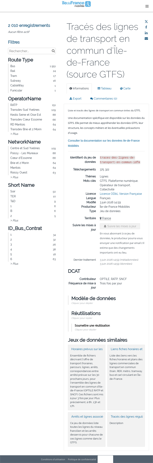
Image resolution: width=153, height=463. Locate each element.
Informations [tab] (79, 88)
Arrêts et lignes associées (88, 416)
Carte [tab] (125, 88)
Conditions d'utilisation (53, 459)
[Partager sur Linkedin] (146, 33)
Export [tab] (75, 98)
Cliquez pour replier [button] (81, 318)
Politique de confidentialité (82, 459)
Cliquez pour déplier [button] (82, 303)
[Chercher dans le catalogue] (53, 51)
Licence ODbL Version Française (121, 193)
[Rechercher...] (32, 51)
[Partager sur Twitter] (146, 21)
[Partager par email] (146, 38)
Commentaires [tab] (103, 98)
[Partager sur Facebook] (146, 27)
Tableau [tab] (104, 88)
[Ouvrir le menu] (147, 6)
